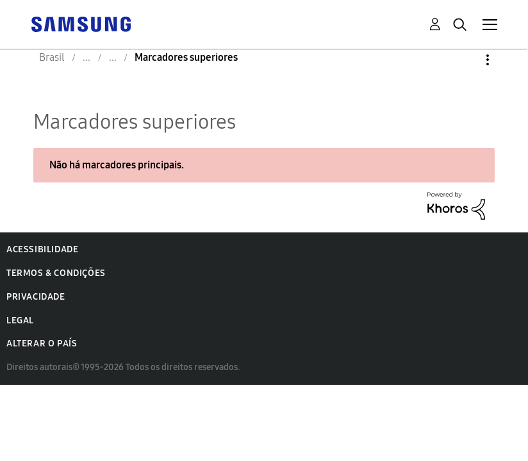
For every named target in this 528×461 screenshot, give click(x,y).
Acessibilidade (42, 249)
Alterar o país (41, 343)
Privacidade (35, 296)
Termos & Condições (56, 273)
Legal (20, 320)
